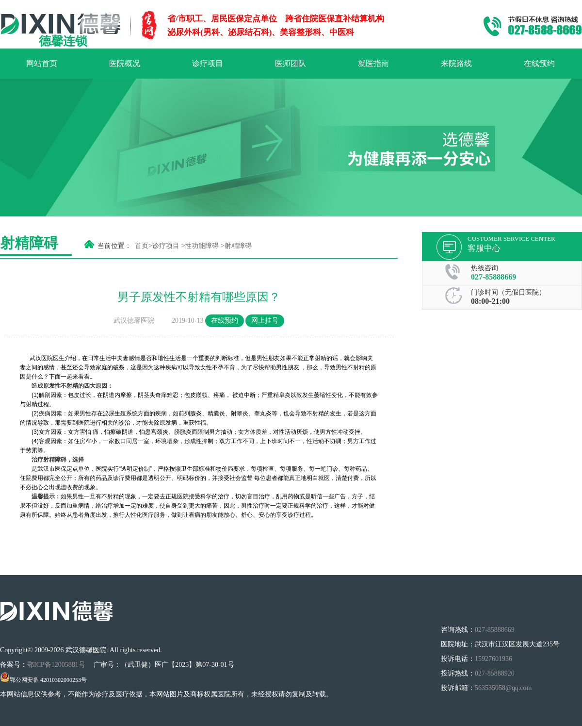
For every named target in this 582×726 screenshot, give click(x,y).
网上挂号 (264, 320)
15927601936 (493, 658)
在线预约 (539, 63)
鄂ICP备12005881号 (57, 664)
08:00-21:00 (490, 301)
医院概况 (124, 63)
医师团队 (290, 63)
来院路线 (456, 63)
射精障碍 (238, 245)
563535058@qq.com (503, 688)
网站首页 (41, 63)
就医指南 (373, 63)
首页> (143, 245)
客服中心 (484, 248)
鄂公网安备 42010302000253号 (43, 679)
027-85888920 (495, 673)
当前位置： (114, 245)
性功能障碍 (202, 245)
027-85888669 (493, 277)
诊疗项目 (207, 63)
